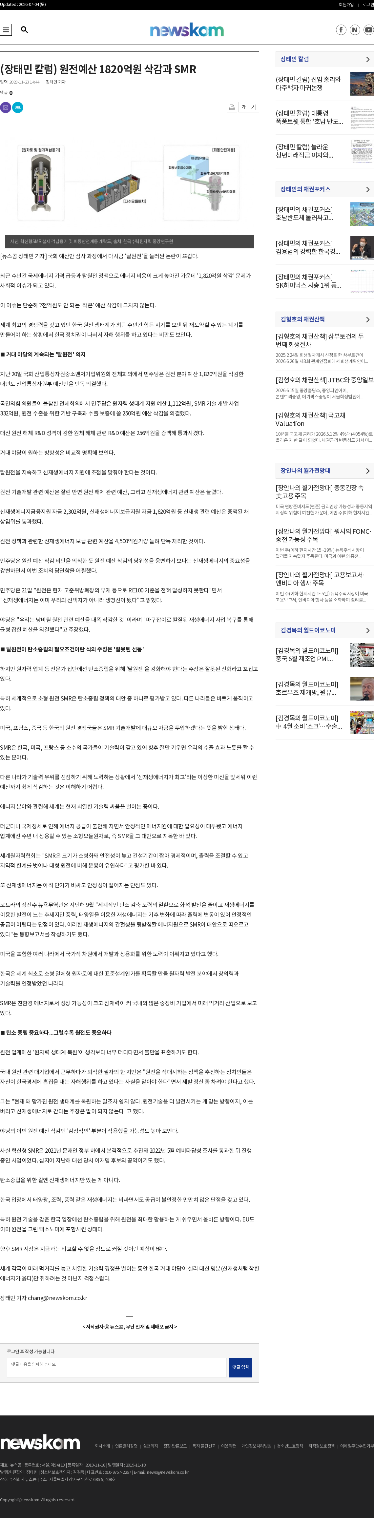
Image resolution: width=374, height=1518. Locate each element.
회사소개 (102, 1446)
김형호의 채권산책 (302, 319)
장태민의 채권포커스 (305, 189)
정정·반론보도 (175, 1446)
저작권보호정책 (321, 1446)
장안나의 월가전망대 (305, 470)
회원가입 (346, 5)
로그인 (368, 5)
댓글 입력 (241, 1367)
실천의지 (150, 1446)
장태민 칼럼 (294, 59)
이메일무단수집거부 (357, 1446)
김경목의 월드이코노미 (308, 630)
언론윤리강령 (126, 1446)
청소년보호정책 (290, 1446)
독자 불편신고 (204, 1446)
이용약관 (228, 1446)
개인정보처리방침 (256, 1446)
